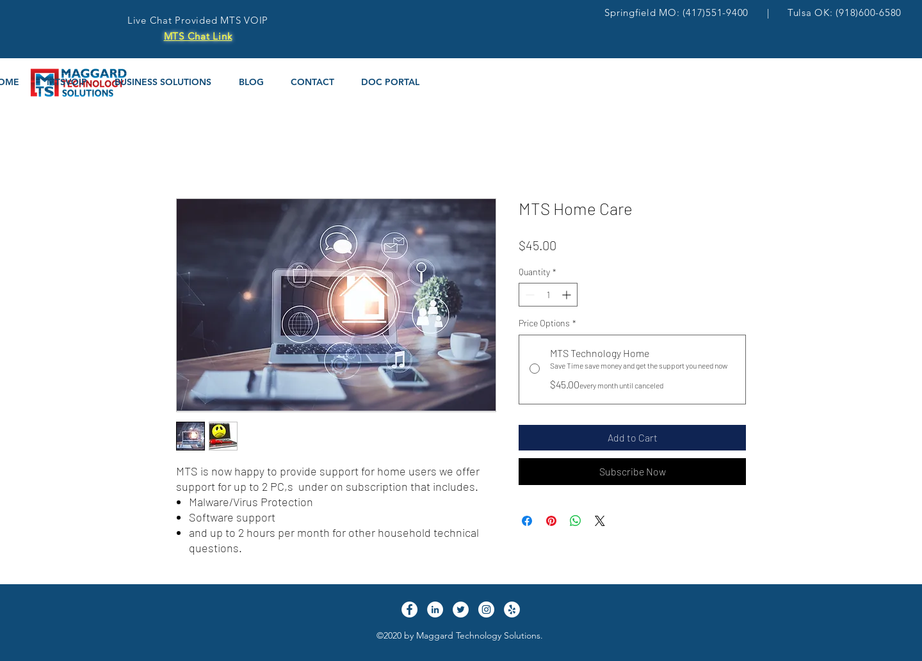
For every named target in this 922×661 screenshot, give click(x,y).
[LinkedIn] (435, 609)
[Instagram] (486, 609)
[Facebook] (409, 609)
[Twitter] (461, 609)
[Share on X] (600, 521)
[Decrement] (529, 294)
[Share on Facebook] (527, 521)
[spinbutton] (548, 294)
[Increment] (568, 294)
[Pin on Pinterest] (551, 521)
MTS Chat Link (198, 36)
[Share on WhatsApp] (575, 521)
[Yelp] (512, 609)
